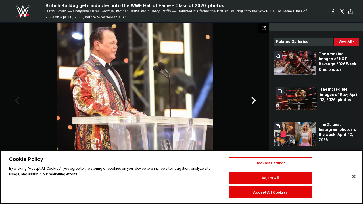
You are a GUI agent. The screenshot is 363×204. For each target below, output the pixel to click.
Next (253, 100)
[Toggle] (350, 11)
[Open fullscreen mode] (263, 28)
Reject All (270, 178)
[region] (181, 177)
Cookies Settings (270, 163)
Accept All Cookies (270, 192)
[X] (341, 11)
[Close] (354, 176)
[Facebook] (333, 11)
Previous (16, 100)
